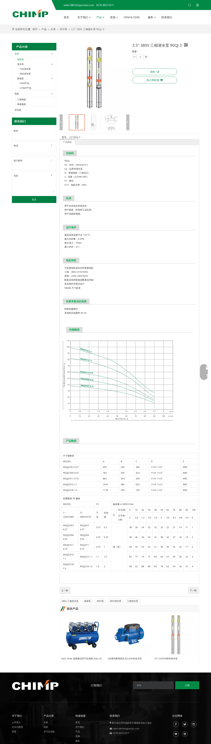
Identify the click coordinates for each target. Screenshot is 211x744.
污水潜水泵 (25, 68)
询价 (154, 72)
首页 (66, 17)
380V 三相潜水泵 (70, 600)
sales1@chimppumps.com (126, 728)
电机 (17, 93)
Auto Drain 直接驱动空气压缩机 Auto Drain (83, 658)
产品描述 (67, 141)
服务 (150, 17)
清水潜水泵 (25, 73)
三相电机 (21, 99)
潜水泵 (20, 64)
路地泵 (20, 78)
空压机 (18, 109)
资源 (112, 17)
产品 (99, 17)
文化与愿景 (17, 726)
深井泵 (20, 59)
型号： (65, 137)
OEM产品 (24, 83)
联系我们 (166, 17)
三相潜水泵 (132, 600)
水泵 (17, 53)
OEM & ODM (132, 17)
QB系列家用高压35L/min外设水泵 (125, 658)
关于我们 (82, 17)
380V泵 (100, 600)
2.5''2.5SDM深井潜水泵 (166, 658)
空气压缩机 (49, 731)
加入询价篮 (155, 80)
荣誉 (14, 731)
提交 (34, 199)
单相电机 (21, 104)
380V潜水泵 (115, 600)
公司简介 (16, 722)
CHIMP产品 (25, 87)
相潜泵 (87, 600)
